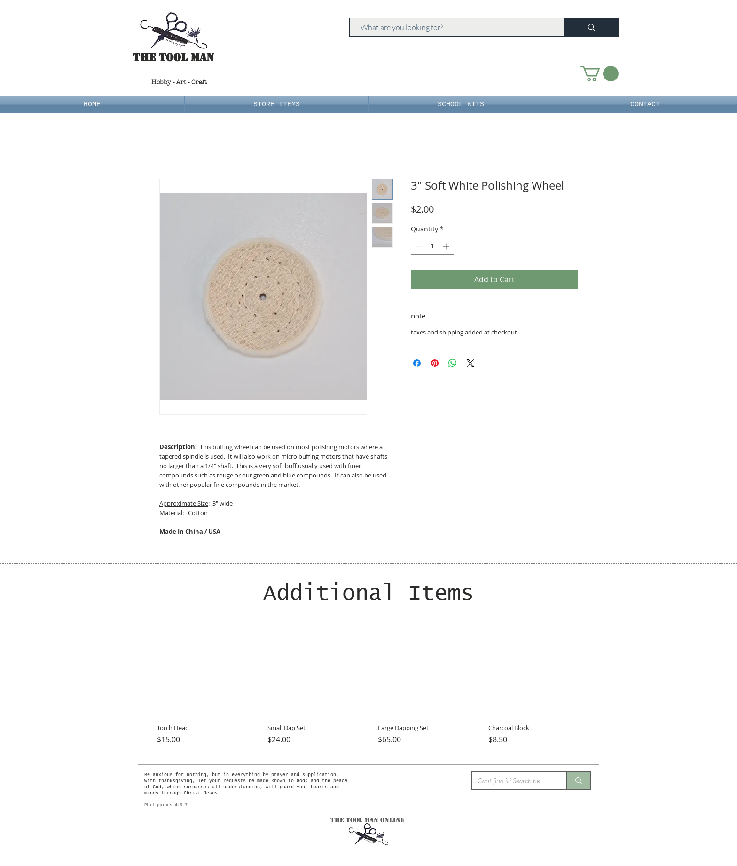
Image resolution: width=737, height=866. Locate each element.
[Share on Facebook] (417, 363)
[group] (368, 689)
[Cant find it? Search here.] (512, 780)
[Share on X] (470, 363)
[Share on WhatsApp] (452, 363)
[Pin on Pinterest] (434, 363)
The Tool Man (173, 57)
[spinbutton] (432, 246)
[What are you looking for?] (452, 27)
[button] (599, 73)
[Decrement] (418, 246)
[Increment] (447, 246)
